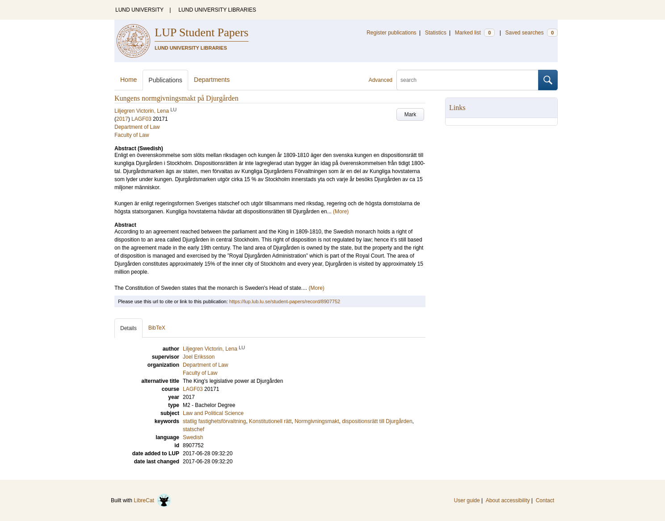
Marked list (475, 33)
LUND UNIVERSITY (139, 10)
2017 (122, 119)
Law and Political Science (213, 413)
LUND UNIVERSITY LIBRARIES (217, 10)
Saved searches (531, 33)
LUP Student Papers (201, 32)
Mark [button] (410, 114)
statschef (193, 429)
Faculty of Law (131, 135)
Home (128, 79)
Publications (165, 80)
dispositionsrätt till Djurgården (377, 421)
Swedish (193, 437)
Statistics (435, 33)
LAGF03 (141, 119)
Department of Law (137, 127)
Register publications (391, 33)
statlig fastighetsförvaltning (214, 421)
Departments (212, 79)
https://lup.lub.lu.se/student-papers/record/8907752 (284, 301)
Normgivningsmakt (317, 421)
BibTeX (156, 328)
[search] (467, 80)
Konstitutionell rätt (270, 421)
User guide (467, 500)
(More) (341, 211)
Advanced (380, 80)
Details (128, 328)
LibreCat (152, 500)
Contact (545, 500)
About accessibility (508, 500)
